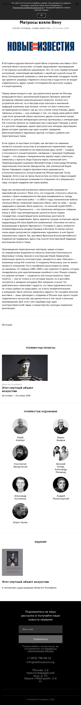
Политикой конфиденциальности (28, 7)
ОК (41, 15)
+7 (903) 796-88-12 (39, 658)
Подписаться (40, 639)
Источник (7, 324)
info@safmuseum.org (40, 662)
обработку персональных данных (42, 649)
